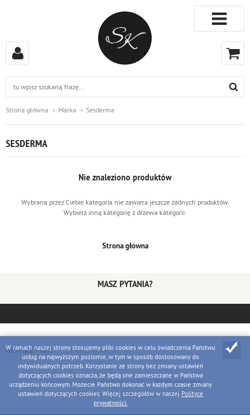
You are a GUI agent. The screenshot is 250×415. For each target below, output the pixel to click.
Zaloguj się (17, 53)
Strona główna (27, 109)
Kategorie (219, 19)
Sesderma (100, 109)
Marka (67, 109)
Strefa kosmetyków (125, 38)
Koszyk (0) (232, 53)
